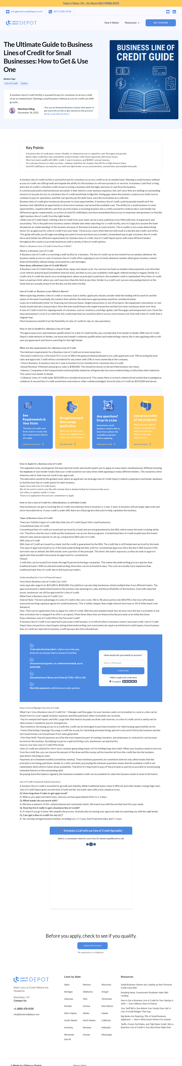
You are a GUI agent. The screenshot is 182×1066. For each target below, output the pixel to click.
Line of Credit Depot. (46, 486)
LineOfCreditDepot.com (79, 212)
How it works (111, 22)
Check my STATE (92, 945)
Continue (123, 671)
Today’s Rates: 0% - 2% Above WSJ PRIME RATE (91, 3)
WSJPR (126, 599)
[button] (132, 23)
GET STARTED (161, 23)
